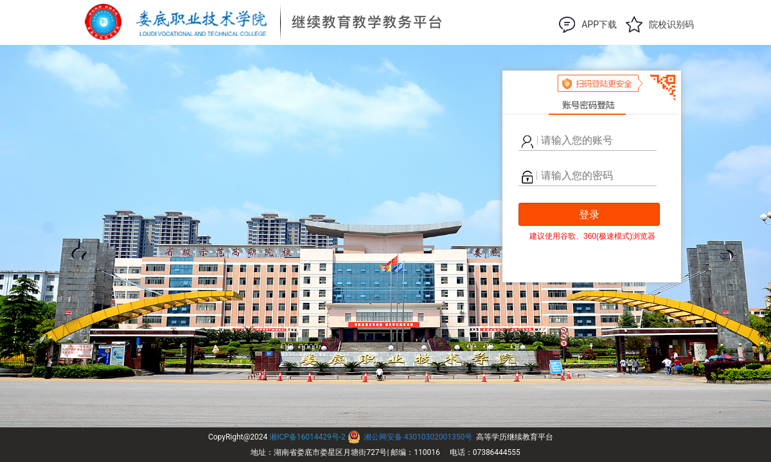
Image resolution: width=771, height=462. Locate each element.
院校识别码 (671, 24)
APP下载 (599, 24)
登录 (589, 214)
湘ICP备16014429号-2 (307, 436)
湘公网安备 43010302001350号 (418, 436)
